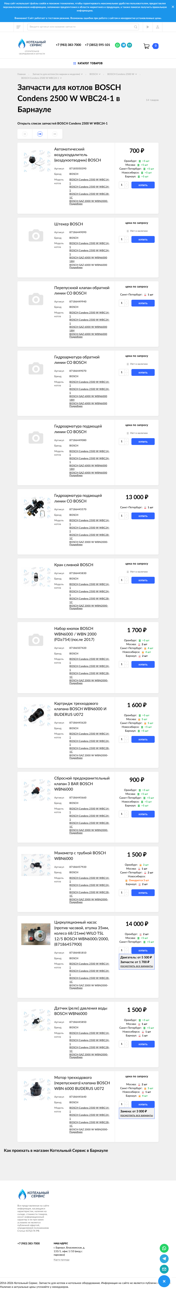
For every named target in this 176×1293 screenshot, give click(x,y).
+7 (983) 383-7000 (68, 44)
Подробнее (76, 204)
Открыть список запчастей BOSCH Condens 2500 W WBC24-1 (62, 123)
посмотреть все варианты (136, 966)
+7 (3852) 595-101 (97, 44)
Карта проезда (61, 1260)
